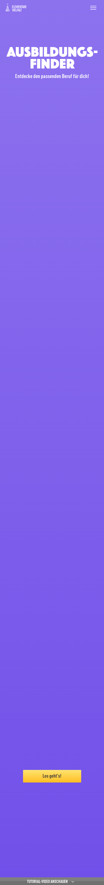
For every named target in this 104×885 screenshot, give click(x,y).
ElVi (16, 7)
